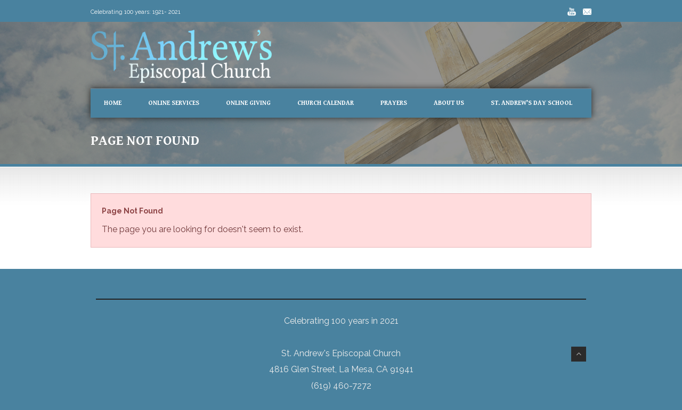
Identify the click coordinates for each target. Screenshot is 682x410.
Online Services (173, 103)
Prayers (393, 103)
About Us (449, 103)
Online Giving (248, 103)
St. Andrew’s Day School (531, 103)
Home (112, 103)
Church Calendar (325, 103)
